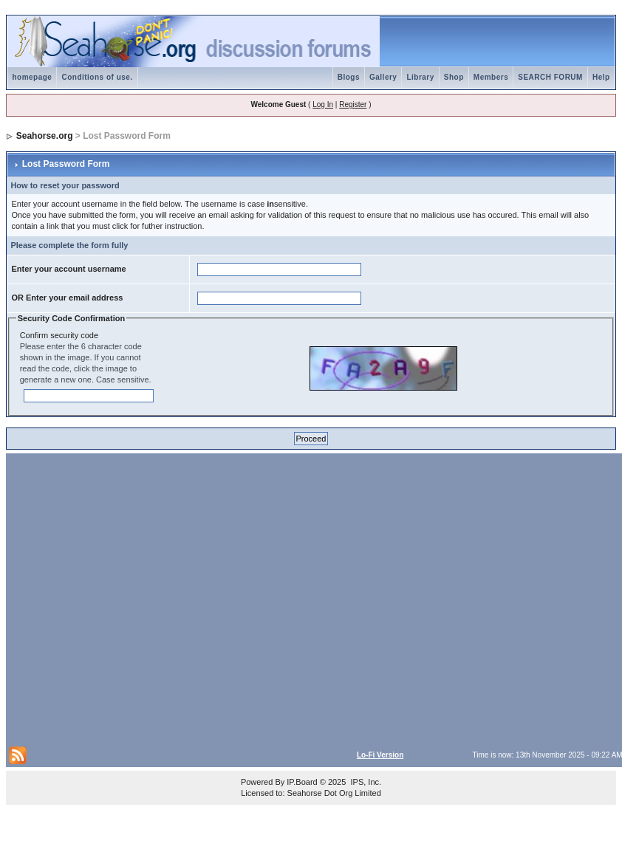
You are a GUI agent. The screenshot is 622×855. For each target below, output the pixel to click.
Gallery (383, 77)
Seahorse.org (44, 136)
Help (601, 77)
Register (352, 104)
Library (420, 77)
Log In (322, 104)
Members (491, 77)
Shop (454, 77)
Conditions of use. (96, 77)
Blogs (349, 77)
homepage (32, 77)
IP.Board (302, 781)
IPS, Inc (364, 781)
